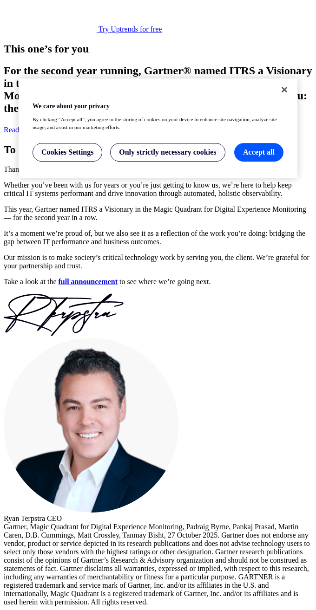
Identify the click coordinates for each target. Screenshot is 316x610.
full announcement (88, 282)
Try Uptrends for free (130, 29)
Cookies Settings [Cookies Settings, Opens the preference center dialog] (67, 152)
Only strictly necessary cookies (167, 152)
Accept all (259, 152)
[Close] (284, 89)
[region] (158, 128)
